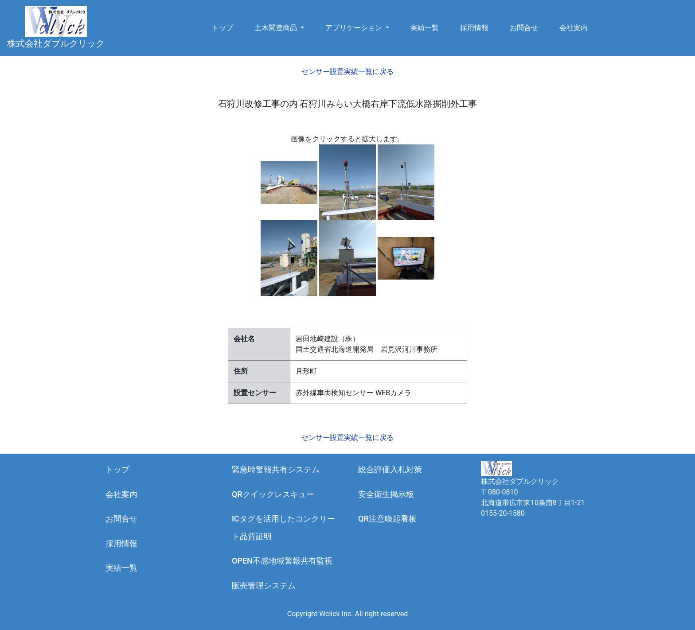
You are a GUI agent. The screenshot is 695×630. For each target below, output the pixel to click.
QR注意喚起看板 (387, 518)
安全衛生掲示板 (386, 494)
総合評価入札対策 (390, 469)
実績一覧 (424, 27)
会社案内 (573, 27)
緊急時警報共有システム (276, 469)
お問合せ (524, 27)
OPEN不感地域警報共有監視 (282, 560)
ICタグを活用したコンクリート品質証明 (283, 527)
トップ (222, 27)
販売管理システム (264, 585)
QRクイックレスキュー (273, 494)
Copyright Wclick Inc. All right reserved (347, 614)
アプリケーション (354, 27)
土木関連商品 (276, 27)
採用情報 (474, 27)
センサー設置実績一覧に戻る (347, 71)
